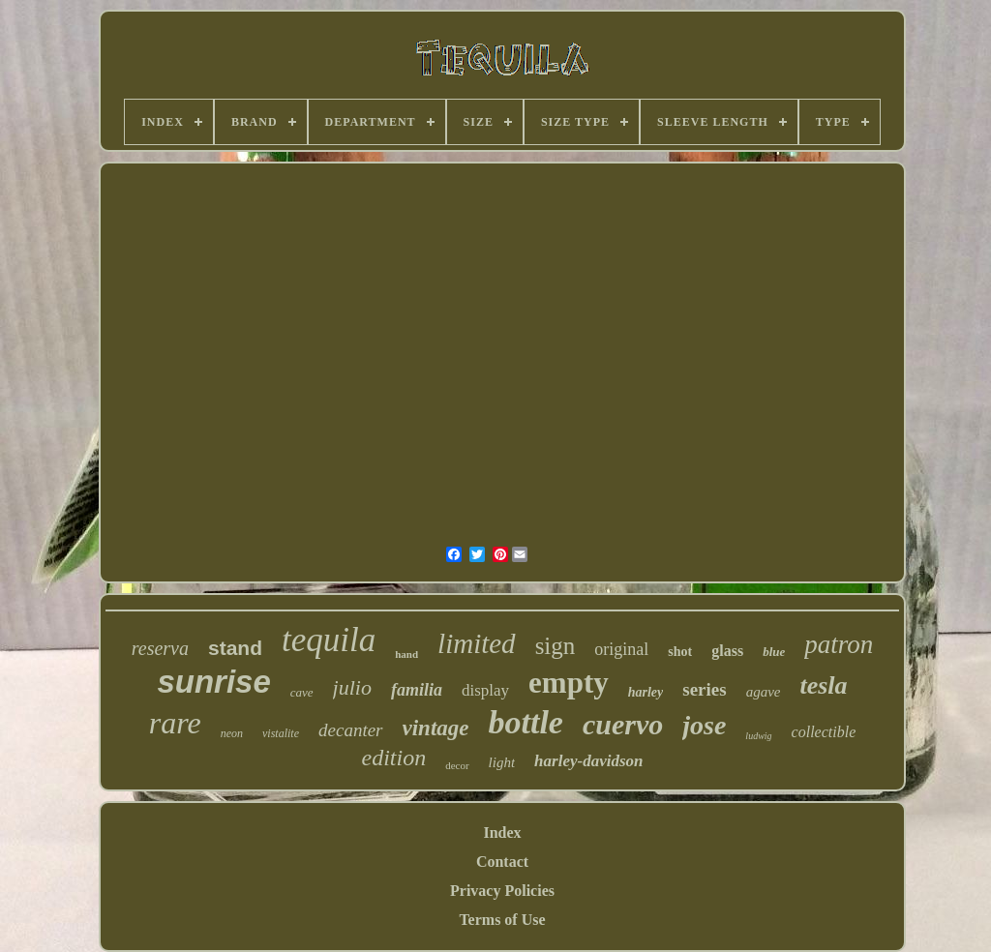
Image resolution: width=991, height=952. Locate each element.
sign (555, 646)
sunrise (213, 681)
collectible (824, 732)
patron (838, 644)
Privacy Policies (502, 890)
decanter (350, 730)
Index (502, 832)
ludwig (758, 735)
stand (235, 648)
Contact (502, 861)
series (704, 689)
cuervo (623, 724)
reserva (160, 648)
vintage (436, 728)
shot (680, 651)
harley (646, 692)
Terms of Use (502, 919)
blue (774, 651)
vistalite (280, 733)
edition (394, 757)
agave (763, 691)
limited (476, 643)
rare (175, 722)
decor (456, 765)
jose (704, 725)
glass (727, 650)
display (485, 690)
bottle (526, 722)
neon (232, 733)
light (502, 762)
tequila (328, 640)
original (621, 649)
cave (302, 692)
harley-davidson (588, 761)
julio (352, 687)
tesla (823, 685)
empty (568, 682)
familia (416, 689)
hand (406, 654)
